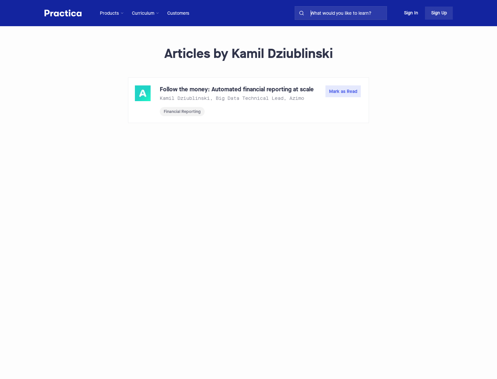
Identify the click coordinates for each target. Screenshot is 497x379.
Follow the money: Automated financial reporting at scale (237, 89)
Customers (178, 13)
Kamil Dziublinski (185, 98)
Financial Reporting (182, 111)
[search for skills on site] (347, 13)
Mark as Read (343, 91)
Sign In (411, 13)
